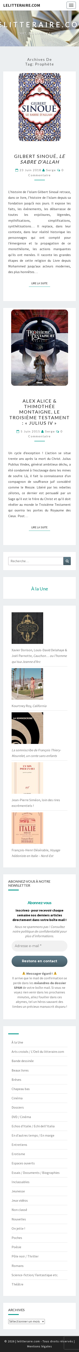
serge (51, 170)
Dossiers (18, 1107)
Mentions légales (39, 1346)
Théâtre (17, 1284)
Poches (17, 1238)
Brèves (16, 1079)
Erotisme (18, 1154)
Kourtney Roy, (29, 706)
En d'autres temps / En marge (33, 1135)
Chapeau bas (21, 1089)
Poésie (16, 1247)
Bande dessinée (23, 1061)
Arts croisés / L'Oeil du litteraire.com (38, 1051)
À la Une (17, 1042)
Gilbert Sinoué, (39, 158)
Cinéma (17, 1098)
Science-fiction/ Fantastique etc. (35, 1275)
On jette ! (18, 1228)
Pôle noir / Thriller (25, 1256)
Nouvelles (19, 1219)
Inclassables (20, 1182)
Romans (18, 1266)
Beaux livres (20, 1070)
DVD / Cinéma (21, 1117)
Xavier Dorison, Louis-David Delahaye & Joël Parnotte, (39, 655)
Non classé (19, 1210)
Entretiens (19, 1144)
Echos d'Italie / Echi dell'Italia (33, 1126)
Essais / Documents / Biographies (36, 1172)
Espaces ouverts (23, 1163)
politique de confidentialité (40, 931)
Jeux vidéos (20, 1200)
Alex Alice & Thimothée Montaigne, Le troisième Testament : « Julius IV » (39, 412)
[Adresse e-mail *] (39, 946)
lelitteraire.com (21, 5)
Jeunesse (18, 1191)
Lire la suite (40, 283)
